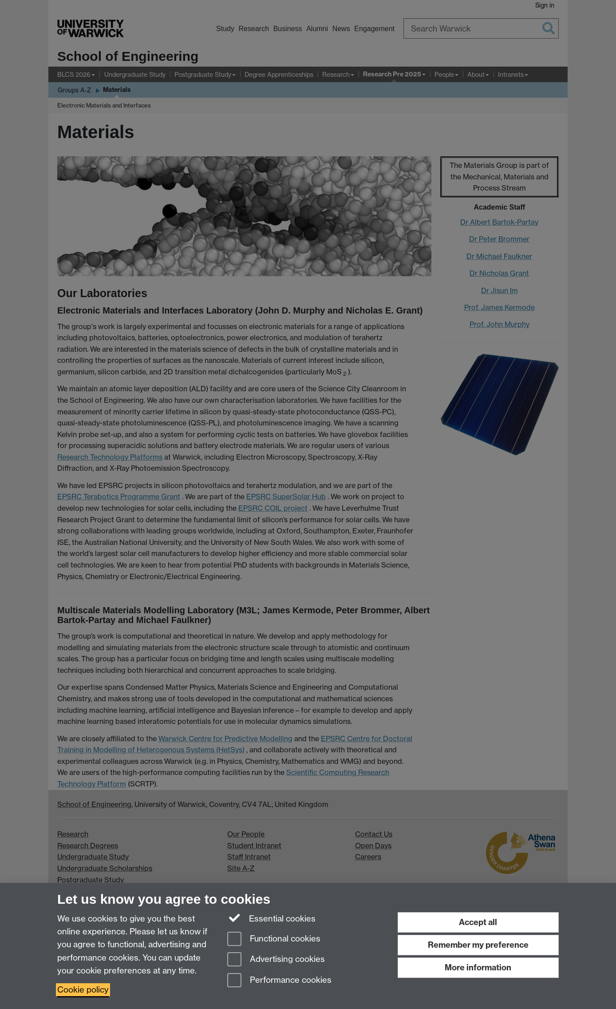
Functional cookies (273, 939)
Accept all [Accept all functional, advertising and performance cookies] (478, 922)
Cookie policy (83, 990)
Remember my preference (478, 945)
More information (478, 967)
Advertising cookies (276, 960)
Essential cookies (271, 918)
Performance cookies (279, 981)
